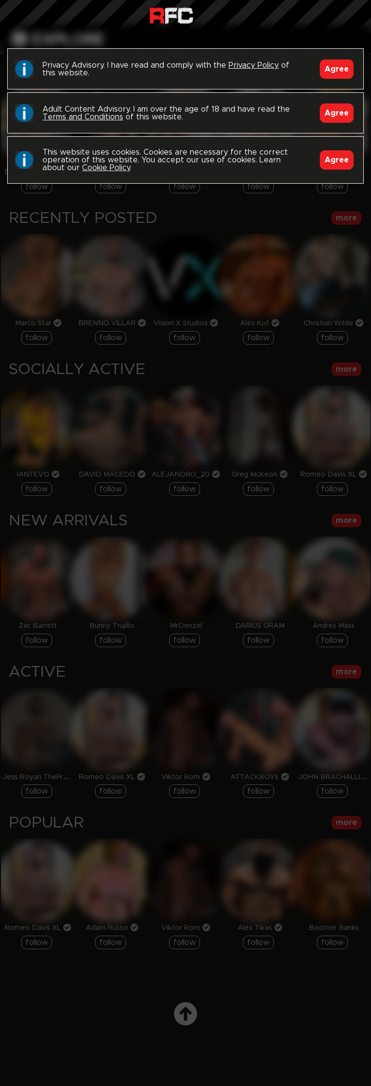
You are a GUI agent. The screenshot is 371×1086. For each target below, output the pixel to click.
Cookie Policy (106, 168)
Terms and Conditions (83, 117)
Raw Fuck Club (171, 15)
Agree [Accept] (337, 69)
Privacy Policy (253, 65)
